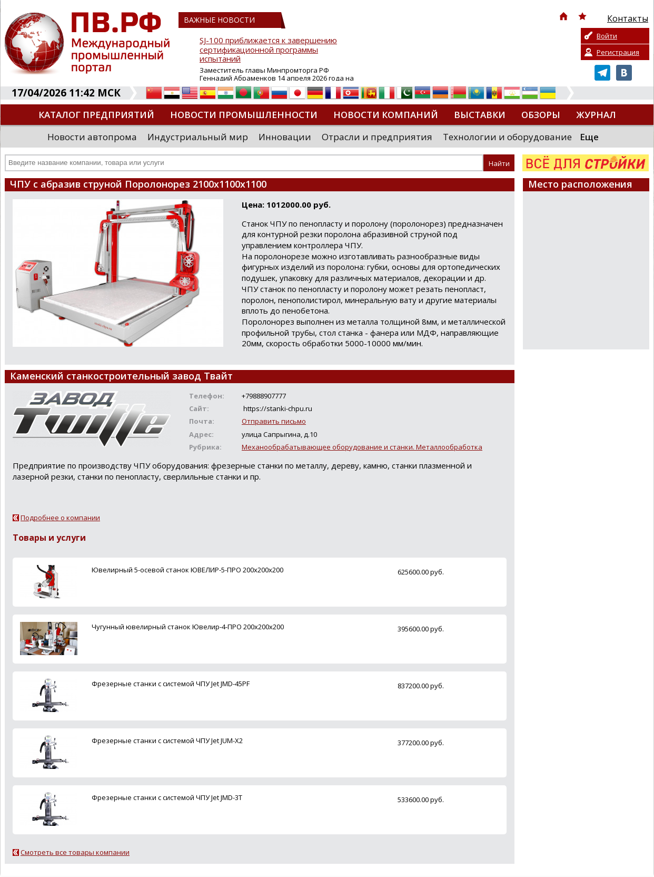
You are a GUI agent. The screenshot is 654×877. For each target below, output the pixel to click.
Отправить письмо (274, 421)
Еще (589, 137)
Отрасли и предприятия (377, 137)
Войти (607, 36)
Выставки (480, 115)
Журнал (596, 115)
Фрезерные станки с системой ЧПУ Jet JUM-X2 (167, 740)
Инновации (285, 137)
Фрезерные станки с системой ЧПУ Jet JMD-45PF (171, 683)
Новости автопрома (92, 137)
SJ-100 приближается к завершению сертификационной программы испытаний (268, 50)
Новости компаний (385, 115)
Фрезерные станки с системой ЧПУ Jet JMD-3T (167, 797)
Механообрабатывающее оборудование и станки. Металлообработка (362, 447)
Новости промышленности (244, 115)
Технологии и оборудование (507, 137)
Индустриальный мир (197, 137)
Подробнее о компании (60, 517)
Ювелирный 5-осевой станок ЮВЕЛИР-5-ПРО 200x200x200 (187, 569)
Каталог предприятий (96, 115)
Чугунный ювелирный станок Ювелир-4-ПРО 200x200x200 (188, 626)
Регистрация (618, 52)
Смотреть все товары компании (75, 852)
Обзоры (540, 115)
